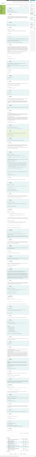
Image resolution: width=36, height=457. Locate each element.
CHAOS (10, 193)
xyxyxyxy (10, 306)
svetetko (8, 220)
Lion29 (10, 130)
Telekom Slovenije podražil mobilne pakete (12, 439)
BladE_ (10, 142)
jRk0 (25, 448)
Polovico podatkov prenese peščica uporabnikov (13, 448)
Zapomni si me (32, 8)
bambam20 (26, 439)
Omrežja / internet (13, 447)
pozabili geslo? (31, 13)
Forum (1, 7)
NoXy (10, 177)
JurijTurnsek (8, 288)
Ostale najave (12, 440)
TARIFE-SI (10, 245)
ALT (9, 36)
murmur (10, 280)
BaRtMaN (10, 96)
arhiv (1, 6)
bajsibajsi (11, 368)
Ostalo (1, 12)
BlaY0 (10, 409)
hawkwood (10, 239)
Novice (1, 5)
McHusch (8, 444)
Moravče (10, 14)
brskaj (1, 11)
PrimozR (10, 27)
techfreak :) (10, 384)
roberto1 (10, 44)
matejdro (10, 394)
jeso (9, 421)
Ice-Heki (10, 110)
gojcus (10, 403)
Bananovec (10, 209)
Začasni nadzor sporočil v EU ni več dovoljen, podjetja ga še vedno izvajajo (16, 0)
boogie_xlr (10, 138)
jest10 (7, 211)
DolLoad (10, 22)
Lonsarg (10, 315)
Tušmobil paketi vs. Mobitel (11, 441)
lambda (10, 81)
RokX (10, 90)
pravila (1, 13)
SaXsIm (10, 61)
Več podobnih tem (8, 451)
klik (7, 24)
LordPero (10, 75)
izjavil (14, 29)
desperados (8, 29)
